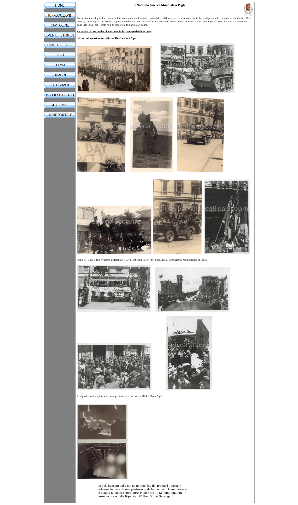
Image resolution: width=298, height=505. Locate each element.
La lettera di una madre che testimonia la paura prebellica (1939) (114, 31)
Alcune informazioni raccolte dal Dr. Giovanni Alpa (106, 38)
